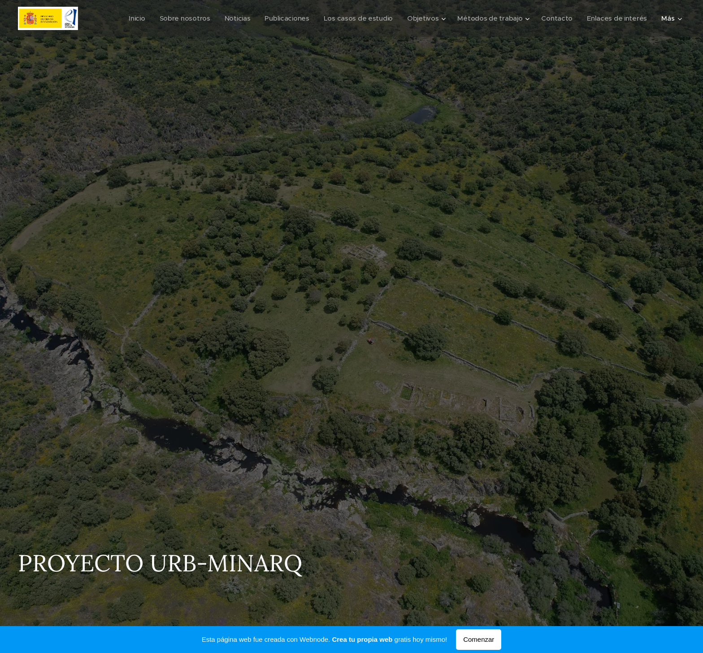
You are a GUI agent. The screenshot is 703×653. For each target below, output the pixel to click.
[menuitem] (125, 18)
